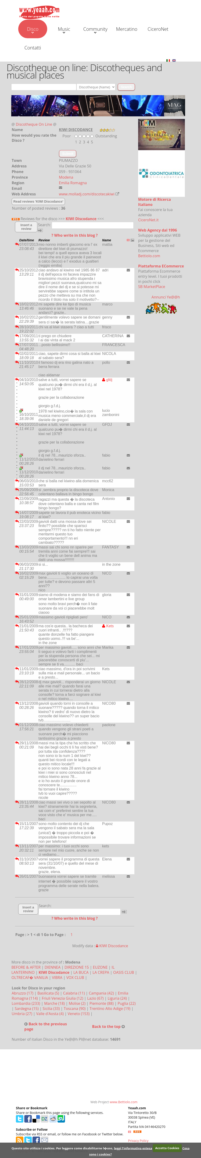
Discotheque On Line (34, 124)
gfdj (107, 380)
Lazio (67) (95, 998)
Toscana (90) (75, 1008)
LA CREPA (101, 972)
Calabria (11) (74, 993)
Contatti (32, 48)
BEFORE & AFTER (26, 967)
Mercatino (126, 29)
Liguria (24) (118, 998)
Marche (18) (55, 1003)
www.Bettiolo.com (123, 1102)
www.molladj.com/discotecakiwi (87, 194)
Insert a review (26, 227)
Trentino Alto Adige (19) (110, 1008)
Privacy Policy (138, 1140)
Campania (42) (102, 993)
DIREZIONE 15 (77, 967)
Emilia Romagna (73, 182)
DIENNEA (53, 967)
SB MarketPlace (151, 286)
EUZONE (100, 967)
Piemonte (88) (102, 1003)
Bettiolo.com (149, 255)
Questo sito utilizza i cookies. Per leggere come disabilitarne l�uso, (62, 1148)
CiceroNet (157, 29)
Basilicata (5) (48, 993)
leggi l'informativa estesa (133, 1148)
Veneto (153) (79, 1013)
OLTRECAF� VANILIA (29, 977)
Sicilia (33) (52, 1008)
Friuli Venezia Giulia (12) (63, 998)
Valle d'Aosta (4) (50, 1013)
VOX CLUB (75, 977)
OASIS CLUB (123, 972)
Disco (32, 29)
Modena (66, 177)
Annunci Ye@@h (165, 297)
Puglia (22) (127, 1003)
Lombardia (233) (26, 1003)
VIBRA (57, 977)
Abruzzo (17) (23, 993)
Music (64, 29)
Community (95, 29)
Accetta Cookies (167, 1148)
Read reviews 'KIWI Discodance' (38, 201)
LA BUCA (81, 972)
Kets (108, 626)
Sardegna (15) (27, 1008)
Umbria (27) (22, 1013)
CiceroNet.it (148, 219)
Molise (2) (77, 1003)
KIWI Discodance (81, 218)
